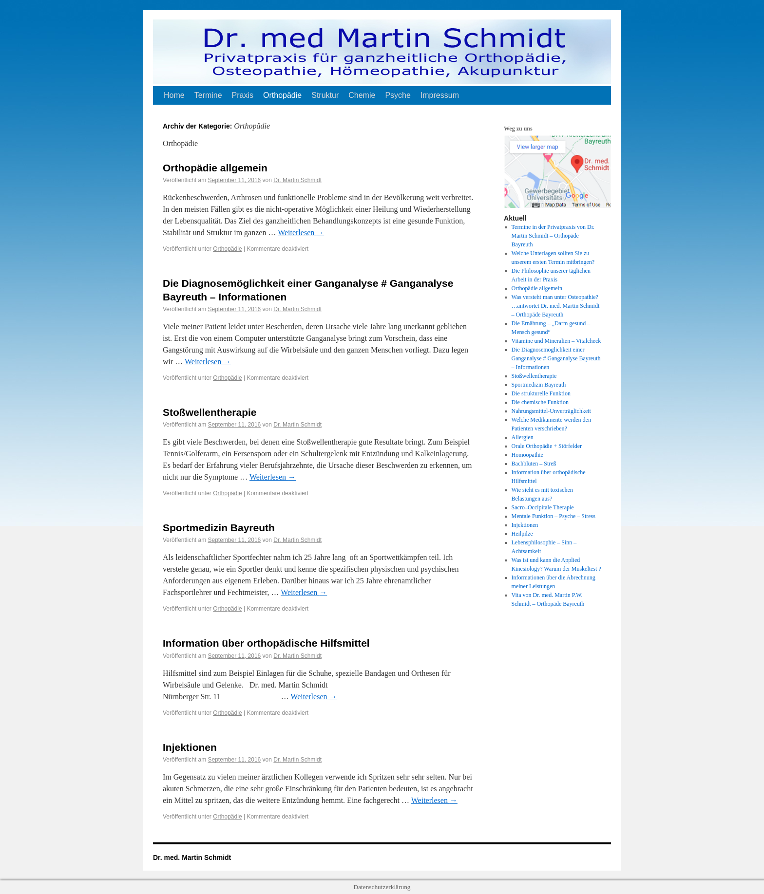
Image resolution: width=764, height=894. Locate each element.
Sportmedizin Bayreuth (219, 527)
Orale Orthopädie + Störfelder (547, 446)
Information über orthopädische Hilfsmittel (266, 643)
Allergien (523, 437)
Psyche (397, 95)
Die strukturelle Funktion (541, 393)
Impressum (439, 95)
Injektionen (190, 747)
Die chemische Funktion (540, 402)
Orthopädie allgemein (215, 167)
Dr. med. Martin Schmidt (192, 857)
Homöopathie (527, 454)
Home (174, 95)
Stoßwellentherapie (210, 412)
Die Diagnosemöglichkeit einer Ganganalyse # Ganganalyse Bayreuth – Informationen (556, 358)
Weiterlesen (301, 232)
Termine (208, 95)
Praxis (242, 95)
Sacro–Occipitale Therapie (543, 507)
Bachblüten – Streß (534, 463)
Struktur (325, 95)
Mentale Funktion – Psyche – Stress (553, 516)
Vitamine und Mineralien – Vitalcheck (556, 340)
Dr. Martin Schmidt (297, 180)
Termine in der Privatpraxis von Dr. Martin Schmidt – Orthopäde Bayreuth (553, 236)
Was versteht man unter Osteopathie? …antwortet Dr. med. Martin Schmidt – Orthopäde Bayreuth (556, 306)
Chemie (361, 95)
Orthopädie (282, 95)
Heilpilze (522, 533)
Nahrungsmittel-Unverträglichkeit (551, 411)
